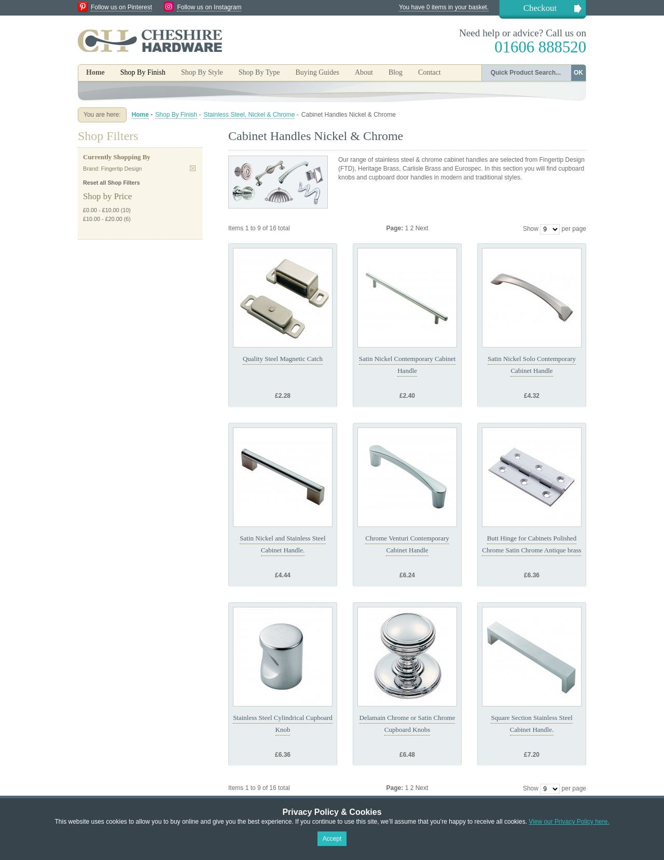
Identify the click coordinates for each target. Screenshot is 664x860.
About (364, 72)
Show (530, 228)
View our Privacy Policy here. (569, 821)
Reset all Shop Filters (111, 182)
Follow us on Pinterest (121, 7)
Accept (332, 838)
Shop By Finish (176, 114)
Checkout (540, 8)
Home (95, 72)
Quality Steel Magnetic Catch (283, 359)
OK (578, 72)
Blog (396, 72)
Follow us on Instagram (209, 7)
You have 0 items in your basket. (444, 7)
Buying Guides (317, 72)
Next (422, 228)
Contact (429, 72)
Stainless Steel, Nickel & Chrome (249, 114)
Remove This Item (193, 168)
